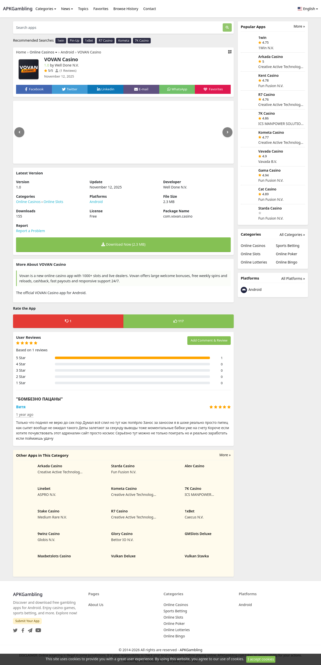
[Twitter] (15, 628)
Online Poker (286, 253)
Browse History (125, 8)
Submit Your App (27, 621)
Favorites (100, 8)
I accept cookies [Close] (261, 659)
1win (60, 40)
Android (67, 52)
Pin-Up (74, 40)
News (65, 8)
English (306, 8)
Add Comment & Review (209, 340)
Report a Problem (30, 230)
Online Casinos (42, 52)
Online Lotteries (254, 262)
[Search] (227, 27)
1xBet (89, 40)
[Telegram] (29, 628)
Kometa (123, 40)
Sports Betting (287, 245)
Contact (149, 8)
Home (21, 52)
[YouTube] (37, 628)
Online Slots (53, 201)
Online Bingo (286, 262)
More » (225, 455)
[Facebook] (22, 628)
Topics (83, 8)
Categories (44, 8)
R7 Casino (106, 40)
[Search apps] (118, 27)
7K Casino (142, 40)
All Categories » (292, 234)
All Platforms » (293, 278)
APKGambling (191, 649)
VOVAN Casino (89, 52)
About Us (95, 604)
